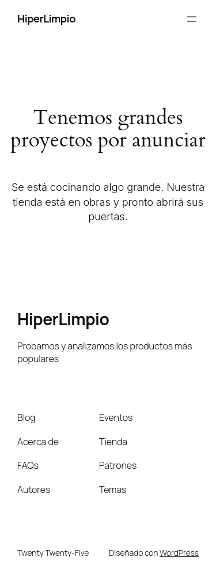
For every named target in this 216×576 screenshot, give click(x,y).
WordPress (179, 552)
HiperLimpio (46, 18)
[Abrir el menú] (192, 19)
